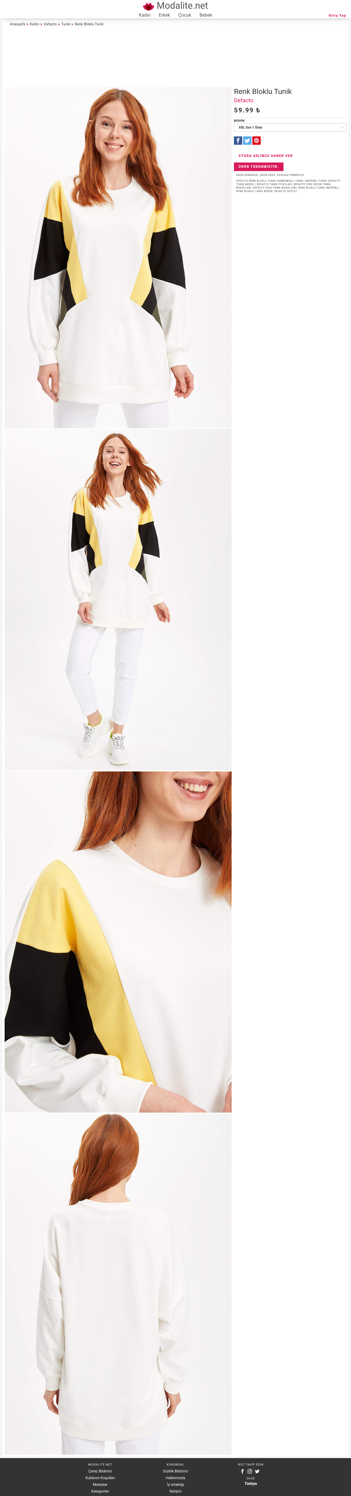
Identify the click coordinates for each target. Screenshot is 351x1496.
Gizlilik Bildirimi (175, 1471)
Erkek (164, 15)
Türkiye (251, 1483)
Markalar (100, 1484)
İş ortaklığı (175, 1484)
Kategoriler (100, 1491)
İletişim (175, 1491)
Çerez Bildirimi (100, 1471)
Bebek (206, 15)
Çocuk (184, 15)
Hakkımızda (175, 1478)
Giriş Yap (337, 16)
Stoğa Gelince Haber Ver (266, 156)
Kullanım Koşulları (100, 1478)
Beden (239, 120)
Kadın (144, 15)
